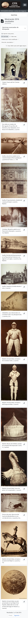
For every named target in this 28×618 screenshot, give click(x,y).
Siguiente (16, 615)
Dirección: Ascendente (7, 42)
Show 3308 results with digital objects (16, 45)
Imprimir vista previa (8, 33)
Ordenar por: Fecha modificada (9, 39)
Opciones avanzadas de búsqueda (10, 28)
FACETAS (14, 15)
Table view (12, 36)
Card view (5, 36)
